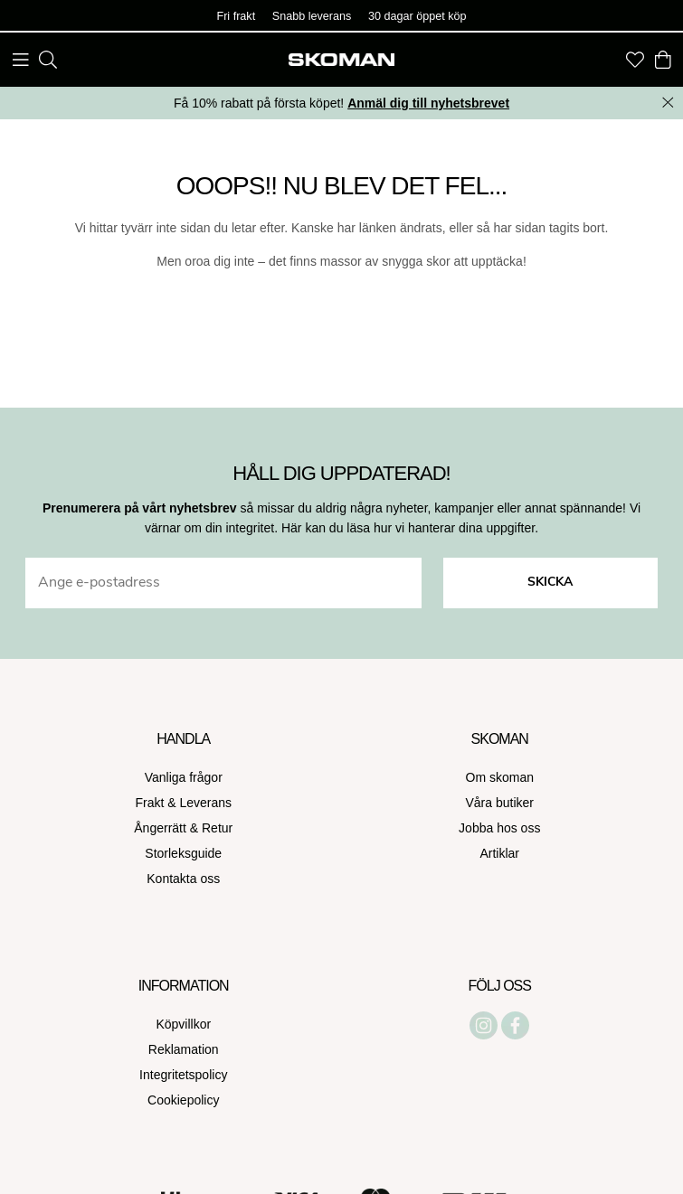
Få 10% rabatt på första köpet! (341, 103)
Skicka (550, 582)
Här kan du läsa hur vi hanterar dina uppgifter (408, 528)
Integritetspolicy (183, 1074)
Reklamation (183, 1049)
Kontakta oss (183, 878)
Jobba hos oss (499, 828)
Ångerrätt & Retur (183, 828)
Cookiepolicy (183, 1100)
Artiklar (499, 853)
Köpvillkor (183, 1024)
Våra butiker (500, 802)
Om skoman (500, 777)
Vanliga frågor (184, 777)
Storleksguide (183, 853)
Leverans (205, 802)
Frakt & (157, 802)
